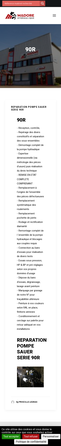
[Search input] (22, 3)
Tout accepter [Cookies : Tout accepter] (11, 436)
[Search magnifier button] (42, 3)
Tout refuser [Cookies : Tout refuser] (31, 436)
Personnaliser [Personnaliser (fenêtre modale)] (51, 436)
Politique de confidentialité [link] (31, 441)
